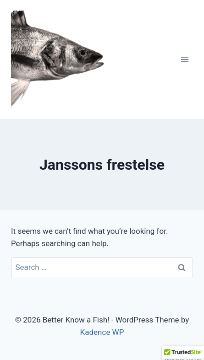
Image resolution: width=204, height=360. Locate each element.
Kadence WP (102, 332)
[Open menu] (184, 59)
